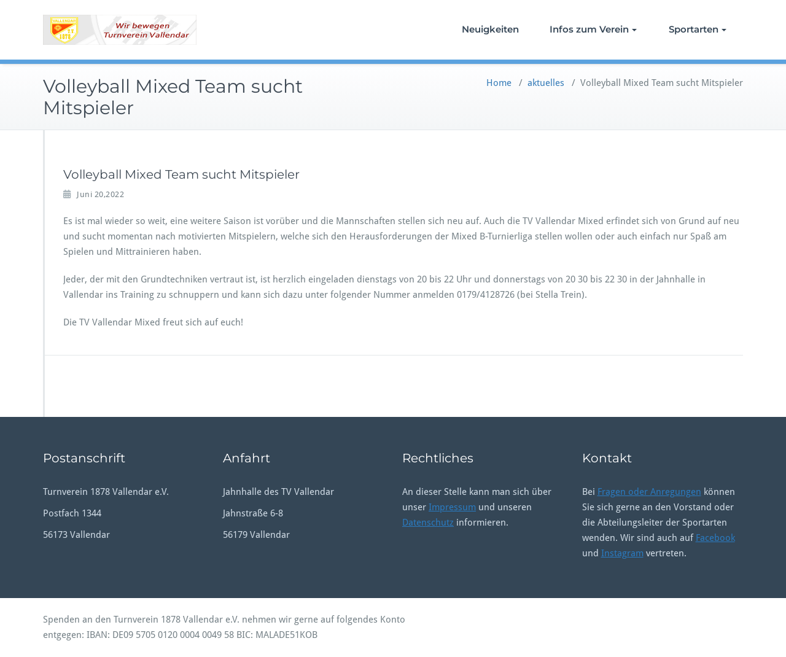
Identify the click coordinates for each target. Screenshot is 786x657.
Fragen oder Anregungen (649, 491)
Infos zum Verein (593, 29)
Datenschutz (428, 522)
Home (499, 82)
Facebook (715, 537)
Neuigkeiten (490, 29)
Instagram (622, 553)
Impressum (452, 507)
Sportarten (697, 29)
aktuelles (545, 82)
